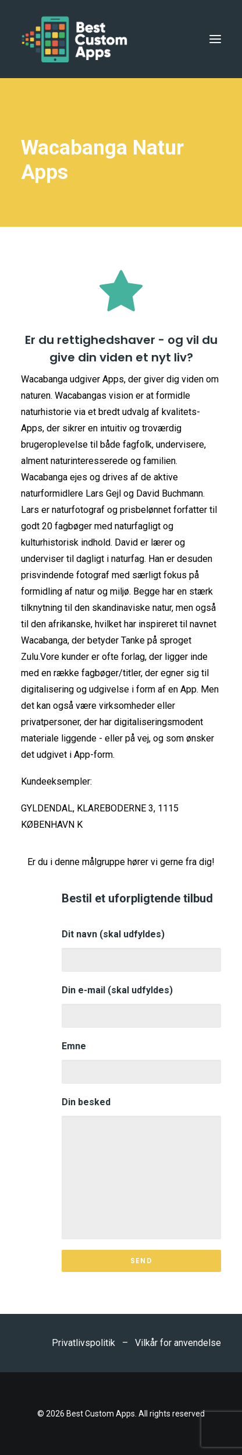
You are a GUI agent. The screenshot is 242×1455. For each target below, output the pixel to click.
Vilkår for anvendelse (178, 1342)
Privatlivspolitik (83, 1342)
